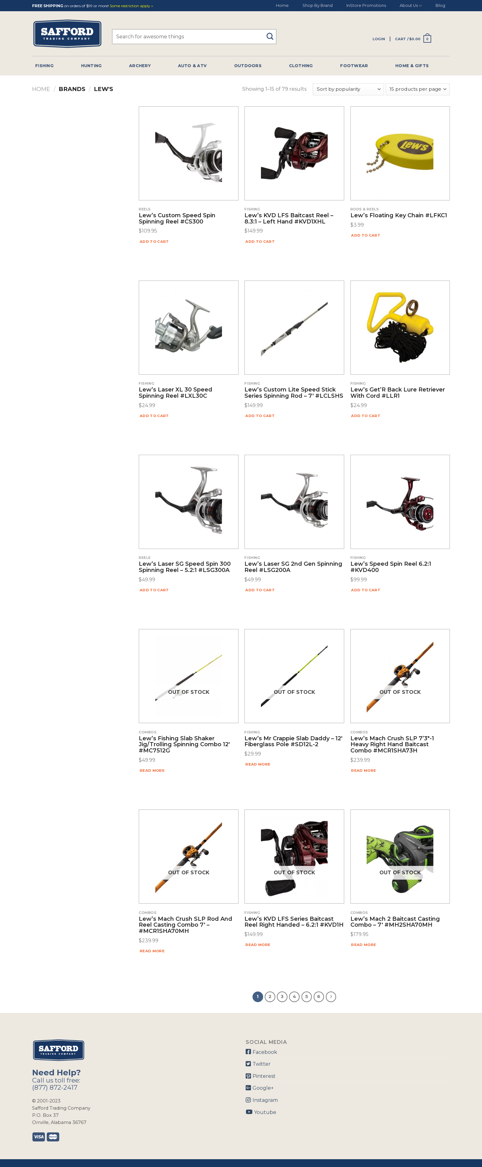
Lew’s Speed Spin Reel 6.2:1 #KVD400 (390, 567)
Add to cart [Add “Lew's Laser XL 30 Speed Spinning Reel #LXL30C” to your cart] (154, 416)
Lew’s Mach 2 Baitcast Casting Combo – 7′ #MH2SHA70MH (395, 922)
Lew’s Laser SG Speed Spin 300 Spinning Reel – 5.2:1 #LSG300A (185, 567)
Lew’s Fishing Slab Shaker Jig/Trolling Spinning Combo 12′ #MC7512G (184, 745)
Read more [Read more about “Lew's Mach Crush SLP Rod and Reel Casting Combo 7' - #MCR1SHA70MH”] (152, 951)
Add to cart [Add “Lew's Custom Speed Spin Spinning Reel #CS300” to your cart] (154, 241)
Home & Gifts (412, 65)
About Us (411, 6)
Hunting (91, 65)
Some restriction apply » (131, 6)
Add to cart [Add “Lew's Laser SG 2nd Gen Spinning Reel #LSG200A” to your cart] (260, 590)
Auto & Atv (192, 65)
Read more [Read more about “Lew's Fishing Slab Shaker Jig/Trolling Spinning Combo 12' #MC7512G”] (152, 770)
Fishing (44, 65)
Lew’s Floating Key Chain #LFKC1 (398, 216)
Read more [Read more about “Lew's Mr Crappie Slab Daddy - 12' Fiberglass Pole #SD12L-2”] (257, 764)
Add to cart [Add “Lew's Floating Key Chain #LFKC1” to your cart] (365, 235)
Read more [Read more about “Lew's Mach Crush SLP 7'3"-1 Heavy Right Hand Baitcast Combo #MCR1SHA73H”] (363, 770)
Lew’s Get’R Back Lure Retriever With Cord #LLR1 (397, 393)
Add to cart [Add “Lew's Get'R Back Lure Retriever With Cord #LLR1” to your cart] (365, 416)
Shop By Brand (317, 5)
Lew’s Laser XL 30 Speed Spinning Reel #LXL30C (175, 393)
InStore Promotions (366, 5)
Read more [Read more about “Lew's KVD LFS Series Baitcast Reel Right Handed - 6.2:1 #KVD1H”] (257, 945)
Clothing (301, 65)
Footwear (354, 65)
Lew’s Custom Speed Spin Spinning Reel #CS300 (177, 219)
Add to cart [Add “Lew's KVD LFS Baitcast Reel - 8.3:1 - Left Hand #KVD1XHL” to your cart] (260, 241)
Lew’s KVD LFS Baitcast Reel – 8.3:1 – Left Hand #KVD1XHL (288, 219)
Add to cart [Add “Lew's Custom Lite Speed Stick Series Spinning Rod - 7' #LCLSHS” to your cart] (260, 416)
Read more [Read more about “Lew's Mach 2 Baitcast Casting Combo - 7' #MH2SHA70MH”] (363, 945)
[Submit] (272, 33)
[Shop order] (348, 89)
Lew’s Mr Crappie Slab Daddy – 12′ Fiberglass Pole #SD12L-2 (293, 742)
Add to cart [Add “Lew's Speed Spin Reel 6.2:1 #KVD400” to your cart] (365, 590)
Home (282, 5)
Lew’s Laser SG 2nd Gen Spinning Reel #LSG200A (293, 567)
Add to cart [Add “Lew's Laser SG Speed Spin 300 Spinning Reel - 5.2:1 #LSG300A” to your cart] (154, 590)
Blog (440, 5)
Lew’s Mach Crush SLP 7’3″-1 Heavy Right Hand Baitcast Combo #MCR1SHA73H (392, 745)
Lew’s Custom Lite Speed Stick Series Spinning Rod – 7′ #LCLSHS (293, 393)
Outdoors (248, 65)
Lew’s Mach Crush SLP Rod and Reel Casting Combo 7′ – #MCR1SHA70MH (185, 925)
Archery (140, 65)
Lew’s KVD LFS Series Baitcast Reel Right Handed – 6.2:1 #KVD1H (294, 922)
